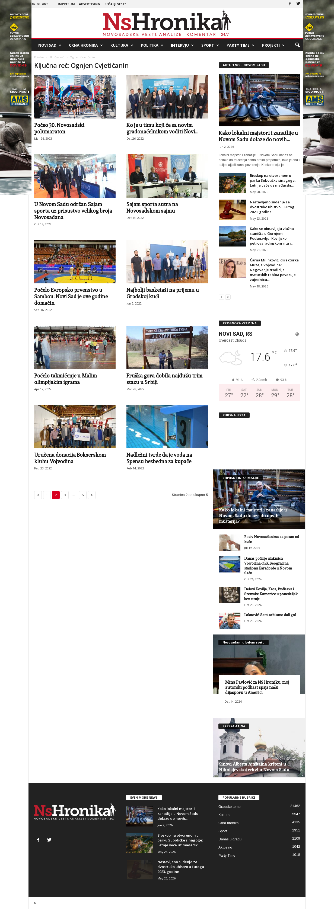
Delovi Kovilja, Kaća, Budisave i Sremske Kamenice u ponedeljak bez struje (271, 594)
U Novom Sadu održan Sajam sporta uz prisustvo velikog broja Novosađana (73, 210)
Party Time (241, 45)
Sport (210, 45)
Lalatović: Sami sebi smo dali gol (270, 615)
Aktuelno (225, 847)
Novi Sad (49, 45)
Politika (152, 45)
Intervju (182, 45)
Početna (39, 57)
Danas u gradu (229, 839)
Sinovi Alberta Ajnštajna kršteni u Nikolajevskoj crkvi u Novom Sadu (254, 766)
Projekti (273, 45)
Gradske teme (229, 807)
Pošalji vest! (115, 4)
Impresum (66, 4)
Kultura (121, 45)
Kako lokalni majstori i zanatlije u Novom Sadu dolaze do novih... (177, 813)
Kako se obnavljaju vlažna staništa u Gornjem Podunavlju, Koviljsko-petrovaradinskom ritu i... (272, 236)
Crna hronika (86, 45)
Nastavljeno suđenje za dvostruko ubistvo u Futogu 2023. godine (273, 207)
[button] (297, 45)
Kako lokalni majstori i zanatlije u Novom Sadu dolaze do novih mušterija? (253, 515)
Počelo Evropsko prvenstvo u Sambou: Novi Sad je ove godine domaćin (71, 296)
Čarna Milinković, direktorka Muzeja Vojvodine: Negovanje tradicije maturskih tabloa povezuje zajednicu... (274, 270)
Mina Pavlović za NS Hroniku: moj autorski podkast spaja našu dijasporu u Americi (257, 687)
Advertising (89, 4)
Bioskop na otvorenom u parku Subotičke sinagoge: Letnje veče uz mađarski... (272, 180)
